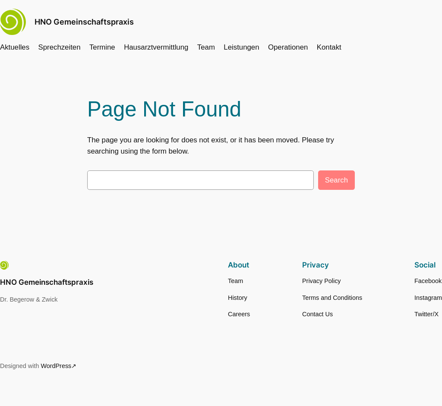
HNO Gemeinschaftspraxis (84, 21)
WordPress (56, 365)
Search (336, 180)
